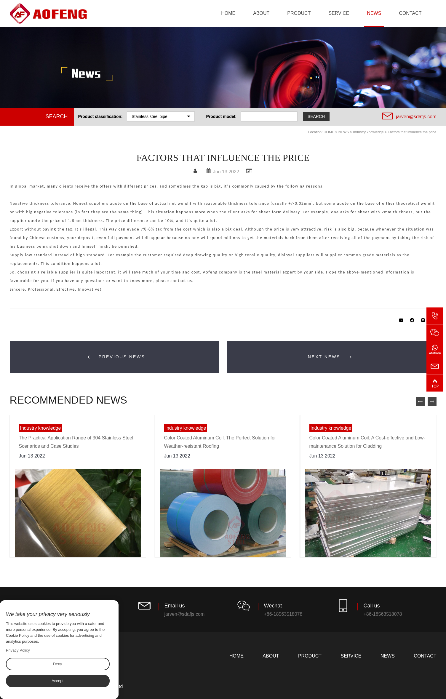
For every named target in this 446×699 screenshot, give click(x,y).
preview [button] (420, 401)
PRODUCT (299, 13)
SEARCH (317, 116)
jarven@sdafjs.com (416, 116)
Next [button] (432, 401)
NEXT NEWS (329, 357)
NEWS (374, 13)
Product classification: (100, 116)
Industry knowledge (368, 132)
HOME (228, 13)
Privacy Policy (18, 650)
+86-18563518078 (283, 614)
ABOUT (261, 13)
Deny (57, 664)
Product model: (221, 116)
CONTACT (410, 13)
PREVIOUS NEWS (116, 357)
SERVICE (338, 13)
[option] (78, 486)
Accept (57, 681)
